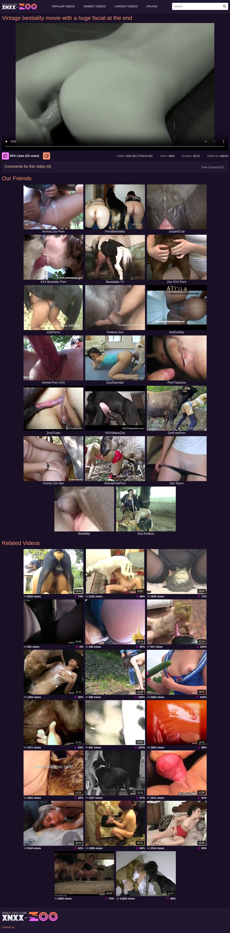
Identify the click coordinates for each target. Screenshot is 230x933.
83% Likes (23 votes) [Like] (20, 155)
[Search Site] (224, 6)
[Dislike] (47, 155)
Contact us (8, 927)
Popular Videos (63, 6)
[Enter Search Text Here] (200, 6)
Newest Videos (95, 6)
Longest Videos (126, 6)
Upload (152, 6)
